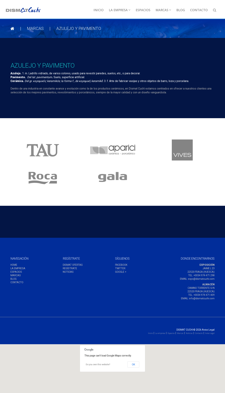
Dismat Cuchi (185, 329)
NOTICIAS (68, 271)
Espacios (143, 10)
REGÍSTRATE (70, 268)
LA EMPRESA (17, 268)
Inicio (98, 10)
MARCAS (15, 275)
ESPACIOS (16, 271)
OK (133, 364)
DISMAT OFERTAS (73, 264)
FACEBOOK (121, 264)
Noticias (189, 333)
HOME (13, 264)
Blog (180, 10)
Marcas (163, 10)
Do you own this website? (98, 364)
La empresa (119, 10)
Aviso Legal (208, 329)
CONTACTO (16, 282)
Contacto (199, 10)
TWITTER (120, 268)
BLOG (13, 278)
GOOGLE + (120, 271)
